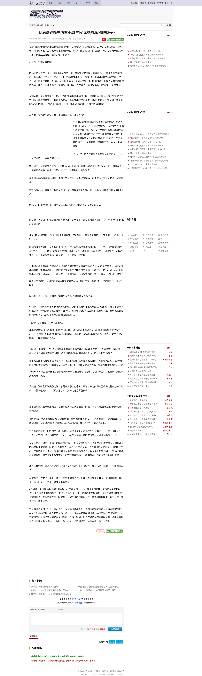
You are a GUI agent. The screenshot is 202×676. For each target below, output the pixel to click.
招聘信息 (105, 671)
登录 (166, 3)
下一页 (119, 642)
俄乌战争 (134, 235)
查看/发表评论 (78, 39)
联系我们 (97, 671)
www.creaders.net (35, 39)
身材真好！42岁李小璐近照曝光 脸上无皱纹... (50, 590)
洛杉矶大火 (165, 243)
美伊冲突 (149, 239)
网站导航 (113, 671)
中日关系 (134, 239)
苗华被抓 (164, 251)
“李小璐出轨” (77, 602)
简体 (132, 3)
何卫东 (148, 247)
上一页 (112, 642)
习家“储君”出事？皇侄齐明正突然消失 (146, 138)
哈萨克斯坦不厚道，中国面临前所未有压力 (148, 58)
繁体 (136, 3)
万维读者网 (34, 25)
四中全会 (149, 235)
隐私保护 (120, 671)
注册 (170, 3)
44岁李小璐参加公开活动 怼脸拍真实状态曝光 (51, 594)
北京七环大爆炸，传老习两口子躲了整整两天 (149, 134)
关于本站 (81, 671)
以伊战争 (149, 243)
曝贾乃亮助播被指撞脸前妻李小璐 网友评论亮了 (99, 587)
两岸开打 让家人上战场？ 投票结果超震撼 (148, 66)
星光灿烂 (45, 25)
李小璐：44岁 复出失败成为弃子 (45, 587)
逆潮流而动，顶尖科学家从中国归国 (145, 51)
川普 (132, 251)
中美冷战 (134, 243)
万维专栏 (134, 247)
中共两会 (164, 235)
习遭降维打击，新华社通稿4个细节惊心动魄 (149, 161)
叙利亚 (163, 247)
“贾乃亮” (78, 599)
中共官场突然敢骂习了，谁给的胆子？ (146, 55)
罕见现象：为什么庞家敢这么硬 (143, 164)
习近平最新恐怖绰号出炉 (141, 62)
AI (146, 251)
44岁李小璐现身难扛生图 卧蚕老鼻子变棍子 (97, 590)
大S (162, 239)
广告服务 (89, 671)
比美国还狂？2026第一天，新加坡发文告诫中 (149, 168)
